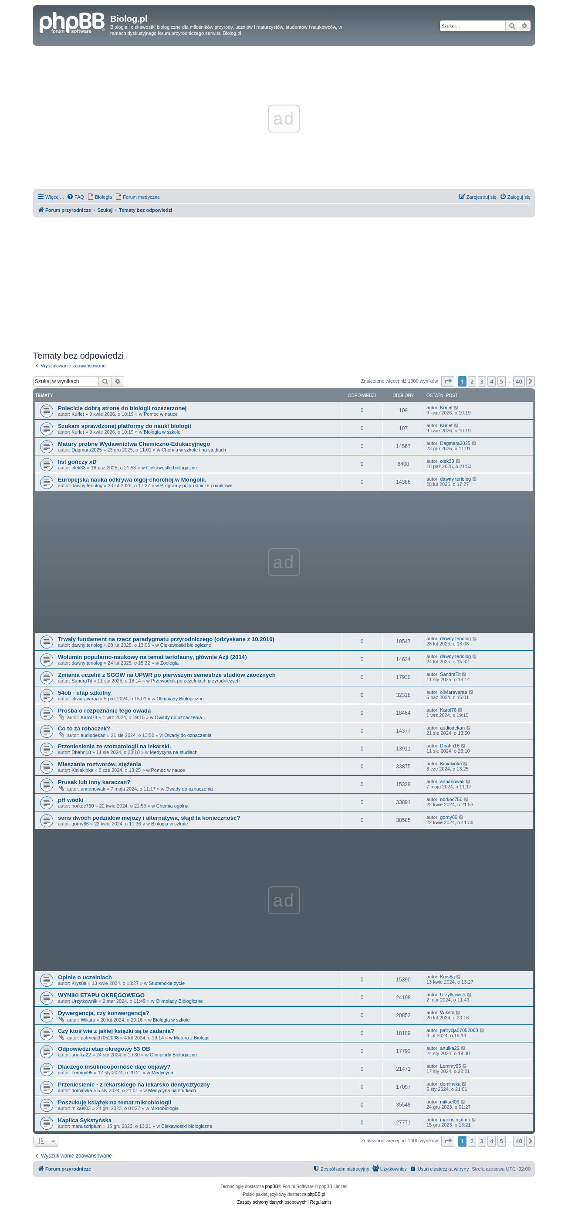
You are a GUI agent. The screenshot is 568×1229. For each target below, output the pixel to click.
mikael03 (81, 1108)
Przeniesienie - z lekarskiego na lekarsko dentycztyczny (134, 1084)
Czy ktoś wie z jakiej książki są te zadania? (116, 1031)
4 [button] (491, 381)
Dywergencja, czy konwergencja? (103, 1013)
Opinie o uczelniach (85, 977)
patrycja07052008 (99, 1037)
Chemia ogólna (172, 805)
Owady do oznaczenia (178, 717)
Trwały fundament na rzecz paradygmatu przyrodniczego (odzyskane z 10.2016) (166, 639)
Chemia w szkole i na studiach (194, 449)
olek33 (78, 467)
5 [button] (501, 381)
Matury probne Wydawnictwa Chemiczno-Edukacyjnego (134, 444)
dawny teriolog (86, 485)
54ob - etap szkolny (84, 692)
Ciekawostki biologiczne (171, 467)
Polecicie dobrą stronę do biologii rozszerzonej (122, 408)
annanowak (93, 788)
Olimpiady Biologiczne (179, 698)
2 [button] (471, 381)
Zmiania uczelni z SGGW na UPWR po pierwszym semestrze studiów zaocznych (167, 675)
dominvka (81, 1090)
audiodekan (93, 735)
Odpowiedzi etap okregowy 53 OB (104, 1049)
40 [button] (519, 381)
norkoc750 (82, 805)
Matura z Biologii (191, 1037)
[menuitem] (75, 197)
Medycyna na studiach (173, 752)
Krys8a (78, 983)
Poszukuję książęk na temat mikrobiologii (114, 1102)
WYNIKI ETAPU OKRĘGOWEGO (101, 995)
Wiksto (88, 1019)
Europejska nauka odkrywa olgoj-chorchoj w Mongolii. (132, 479)
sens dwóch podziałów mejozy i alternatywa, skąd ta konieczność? (149, 818)
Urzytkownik (84, 1001)
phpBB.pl (316, 1194)
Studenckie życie (167, 983)
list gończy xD (77, 461)
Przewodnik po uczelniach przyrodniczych (195, 680)
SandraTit (81, 680)
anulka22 (81, 1054)
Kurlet (77, 414)
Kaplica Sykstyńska (85, 1120)
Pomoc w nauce (161, 414)
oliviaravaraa (84, 698)
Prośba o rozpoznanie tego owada (104, 710)
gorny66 (80, 823)
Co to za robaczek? (84, 728)
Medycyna (162, 1072)
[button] (447, 381)
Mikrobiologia (164, 1108)
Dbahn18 (81, 752)
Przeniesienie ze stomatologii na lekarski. (114, 746)
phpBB (271, 1186)
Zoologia (169, 662)
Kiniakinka (82, 770)
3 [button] (481, 381)
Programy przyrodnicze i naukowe (196, 485)
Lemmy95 (81, 1072)
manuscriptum (86, 1126)
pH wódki (71, 800)
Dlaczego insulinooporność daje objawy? (114, 1066)
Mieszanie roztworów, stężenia (99, 764)
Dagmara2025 (86, 449)
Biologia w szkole (162, 432)
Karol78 (89, 717)
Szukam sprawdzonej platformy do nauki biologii (124, 426)
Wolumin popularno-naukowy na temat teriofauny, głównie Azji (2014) (152, 657)
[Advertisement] (284, 283)
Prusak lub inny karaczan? (94, 782)
